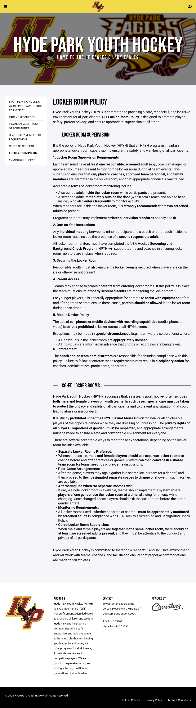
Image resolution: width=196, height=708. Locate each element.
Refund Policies (131, 700)
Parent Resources (21, 117)
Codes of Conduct (21, 146)
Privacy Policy (154, 700)
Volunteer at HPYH (22, 159)
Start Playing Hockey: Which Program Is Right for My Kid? (25, 106)
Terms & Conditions (179, 700)
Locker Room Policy (23, 153)
